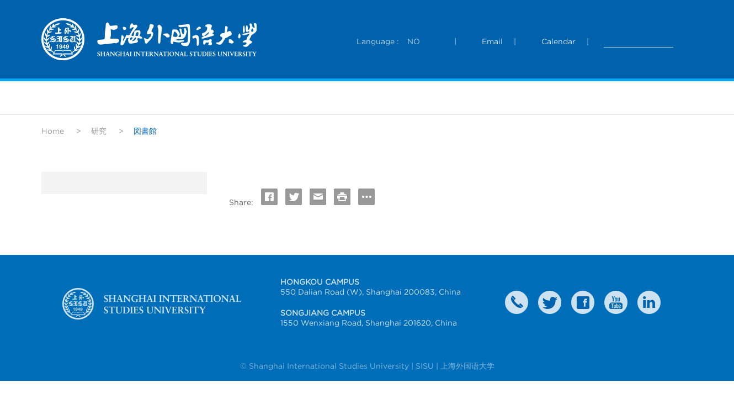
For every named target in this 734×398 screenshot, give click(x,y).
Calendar (558, 41)
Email (492, 41)
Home (52, 131)
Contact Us (516, 302)
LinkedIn (649, 302)
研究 (99, 131)
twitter (549, 302)
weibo (615, 302)
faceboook (582, 302)
